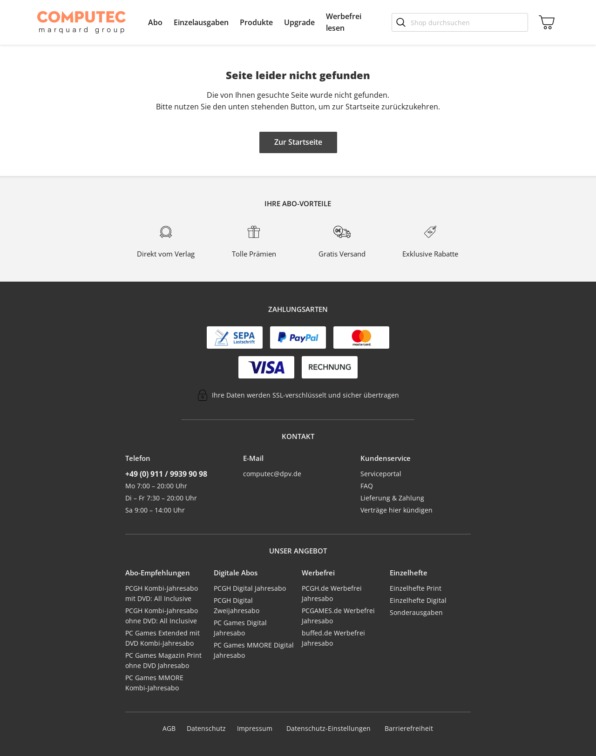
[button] (155, 22)
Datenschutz (206, 728)
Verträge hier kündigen (396, 510)
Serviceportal (380, 473)
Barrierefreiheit (409, 728)
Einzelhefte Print (415, 588)
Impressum (254, 728)
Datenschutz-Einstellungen (328, 728)
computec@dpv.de (272, 473)
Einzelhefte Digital (418, 600)
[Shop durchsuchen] (460, 22)
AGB (169, 728)
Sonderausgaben (416, 612)
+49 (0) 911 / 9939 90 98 (166, 474)
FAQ (366, 485)
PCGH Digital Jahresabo (250, 588)
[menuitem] (155, 22)
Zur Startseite (298, 142)
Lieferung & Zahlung (392, 497)
